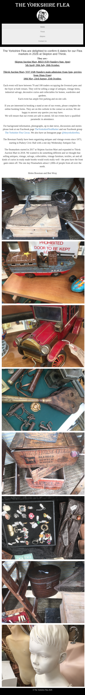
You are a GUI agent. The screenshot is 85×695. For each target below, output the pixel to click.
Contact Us (42, 41)
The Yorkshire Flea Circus (17, 132)
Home (42, 27)
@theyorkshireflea (70, 132)
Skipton (42, 36)
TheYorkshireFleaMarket (47, 129)
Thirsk (42, 32)
